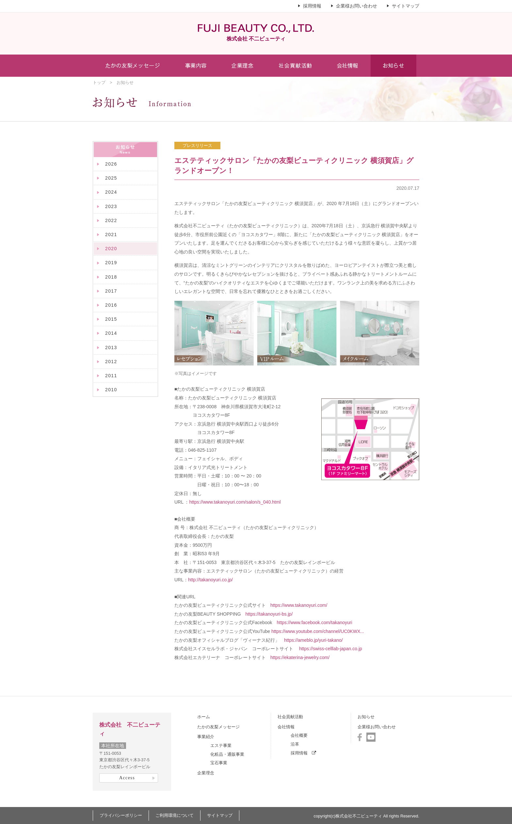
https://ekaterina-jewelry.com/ (299, 657)
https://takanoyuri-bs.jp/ (269, 614)
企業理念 (205, 772)
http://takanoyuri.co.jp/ (210, 579)
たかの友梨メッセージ (218, 726)
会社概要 (299, 735)
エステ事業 (221, 745)
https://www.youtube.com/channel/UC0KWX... (317, 631)
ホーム (203, 716)
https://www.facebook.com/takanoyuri (314, 622)
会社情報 (286, 726)
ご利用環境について (174, 815)
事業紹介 (205, 736)
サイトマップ (405, 5)
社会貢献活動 (290, 716)
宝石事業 (218, 762)
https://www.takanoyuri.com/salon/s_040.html (234, 502)
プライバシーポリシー (121, 815)
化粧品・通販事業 (227, 754)
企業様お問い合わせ (356, 5)
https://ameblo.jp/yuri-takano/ (313, 640)
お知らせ (366, 716)
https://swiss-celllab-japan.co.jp (330, 648)
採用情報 (312, 5)
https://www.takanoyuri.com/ (298, 605)
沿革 (295, 744)
